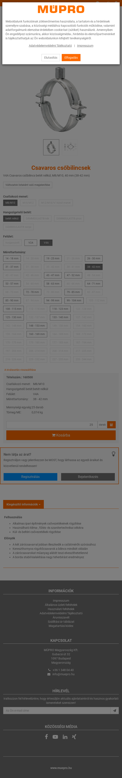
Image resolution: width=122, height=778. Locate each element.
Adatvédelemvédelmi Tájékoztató (50, 45)
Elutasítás (50, 57)
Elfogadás (71, 57)
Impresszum (85, 45)
